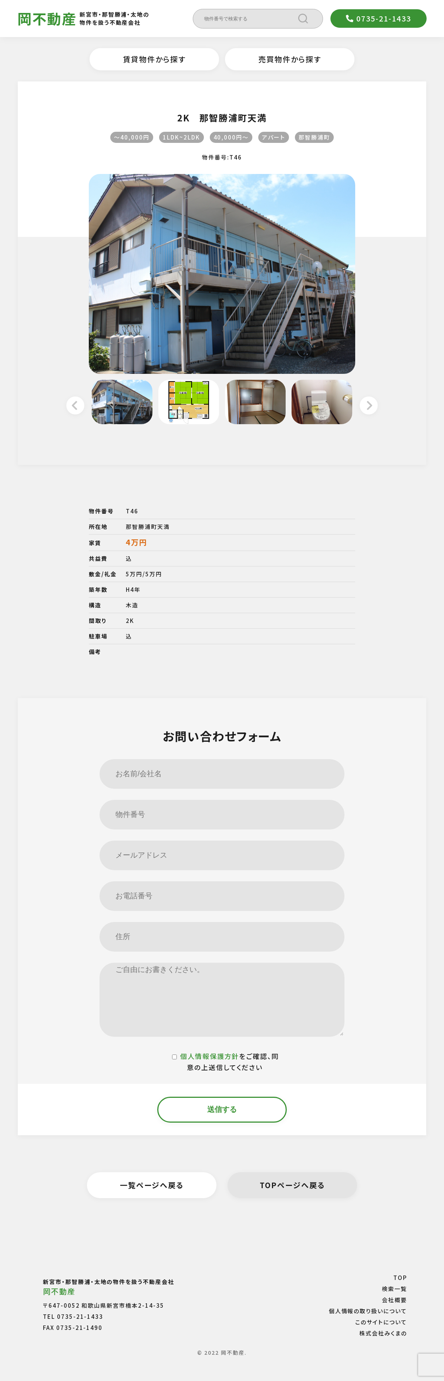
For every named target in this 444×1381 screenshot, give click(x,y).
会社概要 (394, 1300)
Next (369, 406)
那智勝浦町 (314, 137)
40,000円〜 (231, 137)
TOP (400, 1277)
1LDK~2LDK (181, 137)
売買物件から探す (289, 59)
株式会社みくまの (383, 1333)
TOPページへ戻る (292, 1185)
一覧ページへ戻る (152, 1185)
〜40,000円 (131, 137)
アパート (273, 137)
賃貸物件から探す (154, 59)
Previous (75, 406)
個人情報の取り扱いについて (368, 1311)
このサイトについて (381, 1322)
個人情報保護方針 (209, 1056)
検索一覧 (394, 1289)
